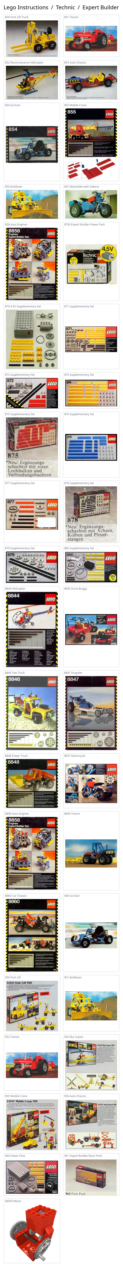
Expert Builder (101, 7)
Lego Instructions (26, 7)
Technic (65, 7)
